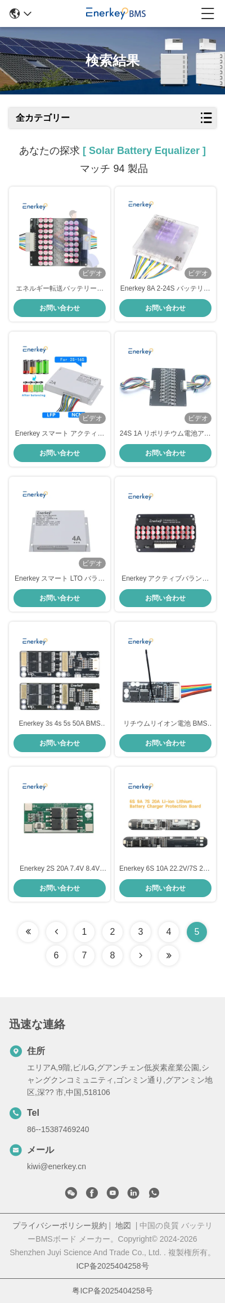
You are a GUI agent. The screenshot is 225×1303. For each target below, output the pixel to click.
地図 (123, 1225)
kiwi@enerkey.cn (56, 1166)
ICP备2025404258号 (112, 1265)
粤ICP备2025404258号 (112, 1290)
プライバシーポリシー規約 (59, 1225)
